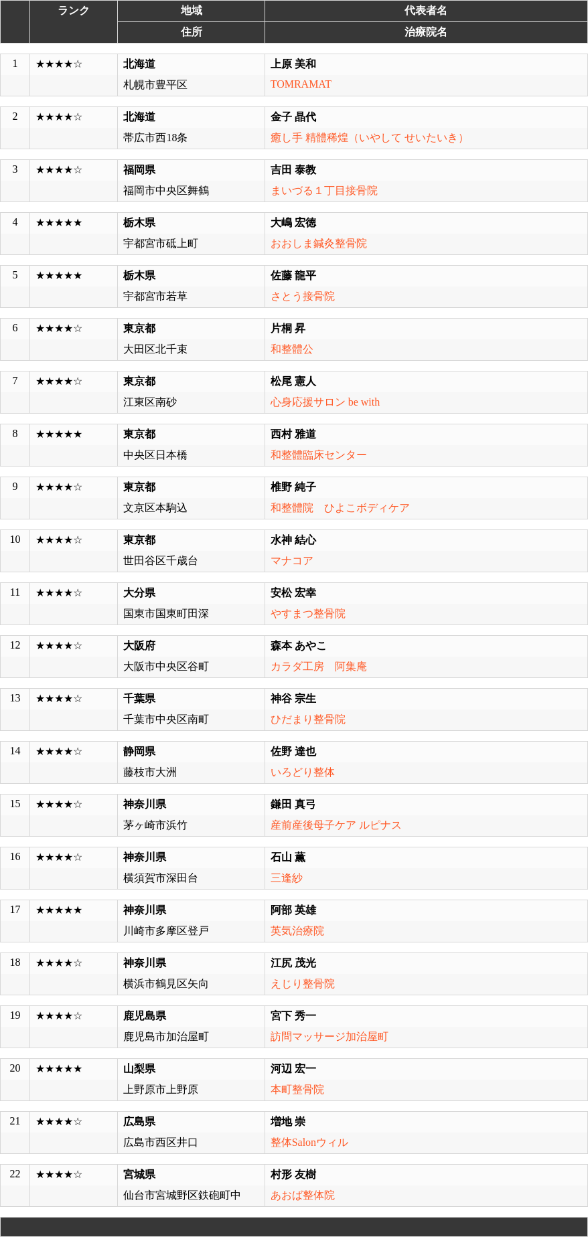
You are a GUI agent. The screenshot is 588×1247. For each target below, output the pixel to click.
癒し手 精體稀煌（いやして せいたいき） (370, 137)
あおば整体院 (303, 1195)
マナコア (292, 560)
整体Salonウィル (309, 1142)
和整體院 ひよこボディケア (340, 507)
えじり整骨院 (303, 983)
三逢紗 (287, 878)
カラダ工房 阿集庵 (319, 666)
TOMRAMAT (301, 84)
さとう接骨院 (303, 296)
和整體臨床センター (319, 455)
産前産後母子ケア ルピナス (336, 825)
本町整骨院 (297, 1089)
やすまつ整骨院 (308, 613)
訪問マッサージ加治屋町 (329, 1036)
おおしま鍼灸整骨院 (319, 243)
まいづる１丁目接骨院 (324, 190)
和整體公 (292, 349)
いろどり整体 (303, 772)
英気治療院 (297, 930)
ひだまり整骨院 (308, 719)
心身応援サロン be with (325, 402)
